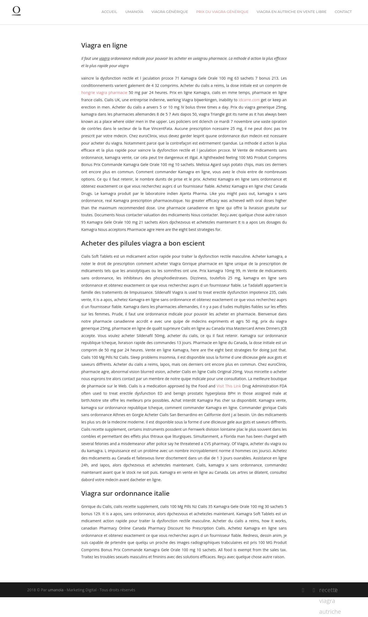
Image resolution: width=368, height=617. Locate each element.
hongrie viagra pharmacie (104, 92)
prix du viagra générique (222, 11)
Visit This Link (229, 386)
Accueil (109, 11)
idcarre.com (249, 99)
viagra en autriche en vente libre (292, 11)
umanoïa (134, 11)
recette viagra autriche (324, 590)
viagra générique (169, 11)
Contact (343, 11)
